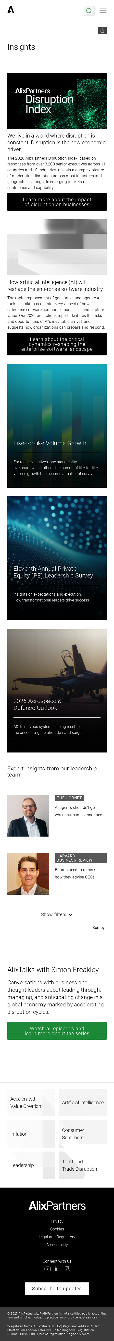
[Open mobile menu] (103, 11)
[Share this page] (102, 30)
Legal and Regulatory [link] (57, 1237)
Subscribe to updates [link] (57, 1288)
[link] (10, 11)
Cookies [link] (57, 1229)
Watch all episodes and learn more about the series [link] (57, 1031)
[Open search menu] (89, 11)
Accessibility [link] (57, 1244)
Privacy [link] (57, 1221)
